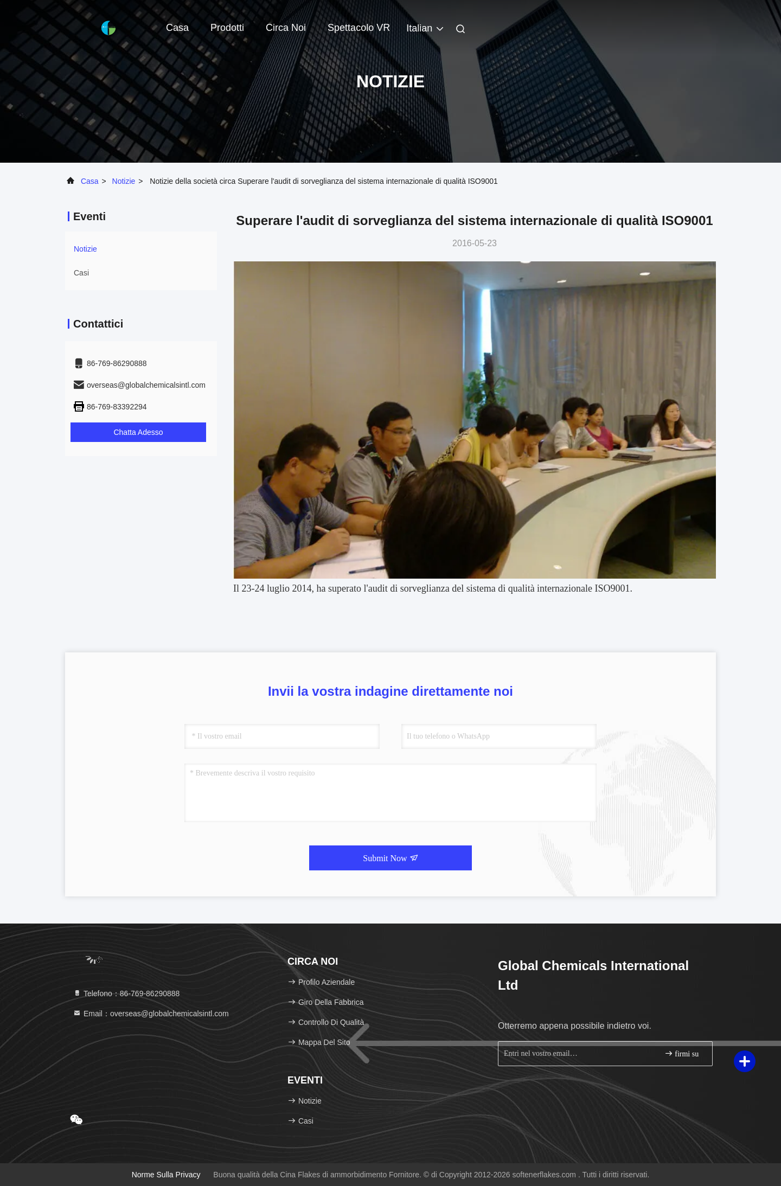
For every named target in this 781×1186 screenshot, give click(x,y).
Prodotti (227, 27)
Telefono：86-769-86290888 (126, 993)
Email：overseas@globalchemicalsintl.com (151, 1013)
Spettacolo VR (359, 27)
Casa (177, 27)
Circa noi (286, 27)
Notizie (124, 181)
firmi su (681, 1053)
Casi (81, 272)
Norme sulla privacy (166, 1174)
